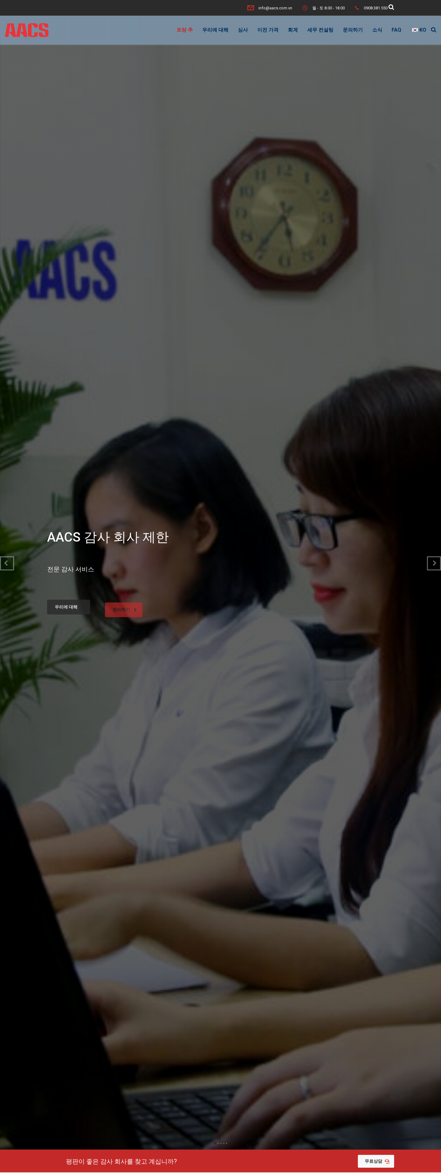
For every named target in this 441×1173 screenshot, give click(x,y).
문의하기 (353, 30)
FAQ (396, 30)
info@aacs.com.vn (275, 8)
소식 (377, 30)
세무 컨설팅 (320, 30)
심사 (243, 30)
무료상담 (377, 1161)
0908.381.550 (376, 8)
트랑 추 (185, 30)
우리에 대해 (215, 30)
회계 (293, 30)
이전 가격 (267, 30)
